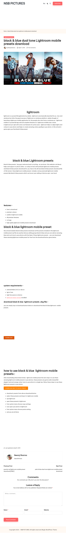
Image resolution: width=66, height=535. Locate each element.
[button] (57, 3)
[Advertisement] (33, 18)
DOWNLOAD (9, 337)
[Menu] (44, 3)
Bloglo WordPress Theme (49, 530)
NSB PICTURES (14, 3)
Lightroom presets (8, 37)
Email (26, 510)
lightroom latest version (14, 297)
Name (6, 510)
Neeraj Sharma (20, 455)
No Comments (31, 47)
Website (46, 510)
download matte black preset (15, 388)
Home (5, 31)
